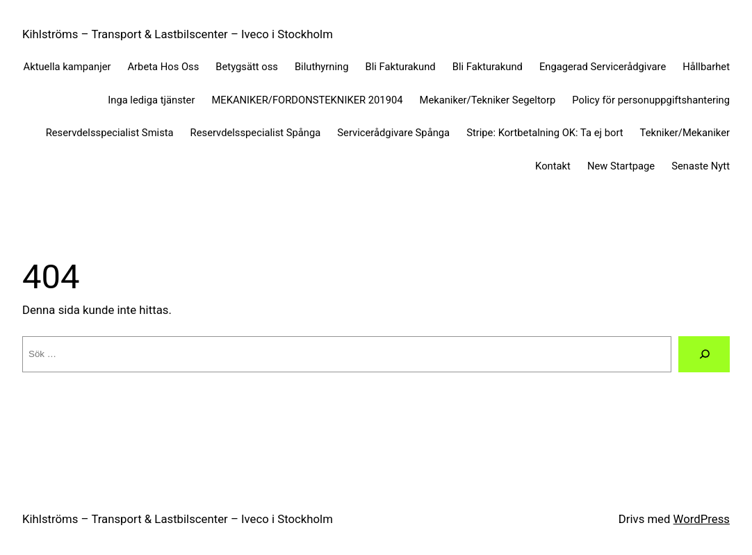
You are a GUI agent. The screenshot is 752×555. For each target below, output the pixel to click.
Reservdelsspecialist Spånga (255, 132)
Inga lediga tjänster (151, 100)
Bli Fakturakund (401, 66)
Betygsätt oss (246, 66)
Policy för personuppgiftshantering (651, 100)
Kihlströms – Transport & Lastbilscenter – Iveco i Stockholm (177, 34)
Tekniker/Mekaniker (685, 132)
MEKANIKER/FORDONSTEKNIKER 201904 (306, 100)
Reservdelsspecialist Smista (110, 132)
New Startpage (621, 166)
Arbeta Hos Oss (163, 66)
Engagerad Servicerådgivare (602, 66)
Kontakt (553, 166)
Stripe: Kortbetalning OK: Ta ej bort (544, 132)
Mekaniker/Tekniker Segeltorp (488, 100)
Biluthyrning (322, 66)
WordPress (701, 519)
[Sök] (704, 354)
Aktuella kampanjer (67, 66)
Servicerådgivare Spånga (393, 132)
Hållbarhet (706, 66)
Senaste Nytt (700, 166)
